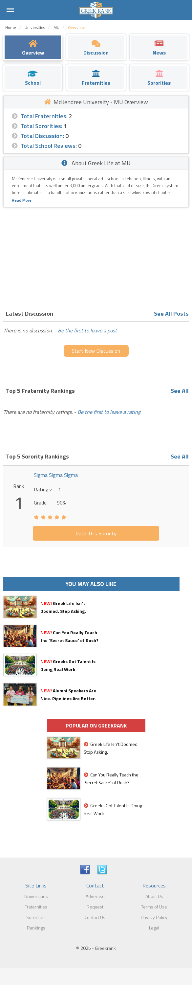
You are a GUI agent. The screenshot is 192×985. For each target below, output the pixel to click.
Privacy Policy (154, 917)
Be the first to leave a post (87, 330)
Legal (154, 927)
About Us (154, 896)
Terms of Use (154, 906)
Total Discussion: (42, 135)
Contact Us (95, 917)
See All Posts (171, 313)
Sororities (36, 917)
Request (95, 906)
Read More (22, 200)
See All (180, 390)
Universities (36, 896)
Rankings (36, 927)
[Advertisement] (96, 256)
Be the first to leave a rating (108, 412)
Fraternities (36, 906)
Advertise (95, 896)
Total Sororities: (41, 126)
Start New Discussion (96, 351)
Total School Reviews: (48, 145)
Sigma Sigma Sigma (56, 475)
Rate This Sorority (96, 533)
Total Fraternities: (44, 116)
